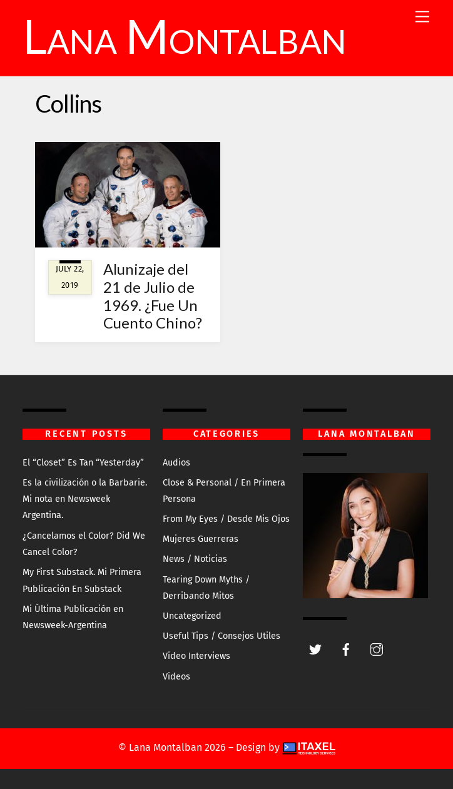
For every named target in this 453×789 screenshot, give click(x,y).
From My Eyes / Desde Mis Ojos (226, 519)
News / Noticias (195, 559)
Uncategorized (192, 616)
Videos (176, 676)
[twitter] (315, 648)
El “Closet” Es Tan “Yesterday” (83, 462)
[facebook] (346, 648)
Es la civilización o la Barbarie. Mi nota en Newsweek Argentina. (85, 499)
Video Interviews (196, 656)
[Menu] (422, 17)
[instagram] (376, 648)
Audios (176, 462)
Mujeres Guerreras (200, 539)
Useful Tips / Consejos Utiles (221, 636)
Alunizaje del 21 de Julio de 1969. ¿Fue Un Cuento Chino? (152, 296)
